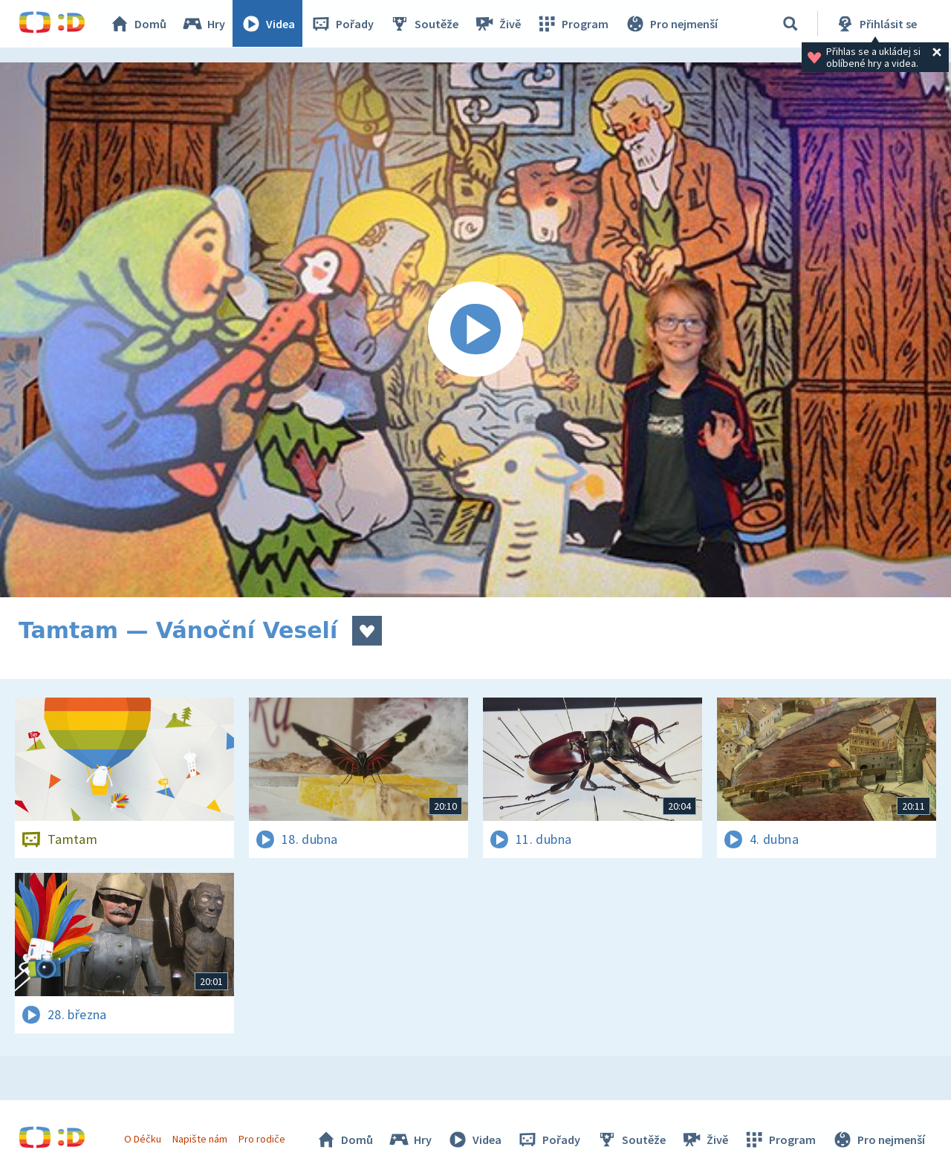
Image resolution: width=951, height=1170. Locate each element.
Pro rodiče (262, 1138)
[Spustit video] (475, 329)
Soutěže (424, 24)
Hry (204, 24)
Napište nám (199, 1138)
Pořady (342, 24)
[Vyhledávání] (790, 24)
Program (572, 24)
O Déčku (142, 1138)
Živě (498, 24)
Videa (268, 24)
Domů (138, 24)
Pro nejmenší (671, 24)
